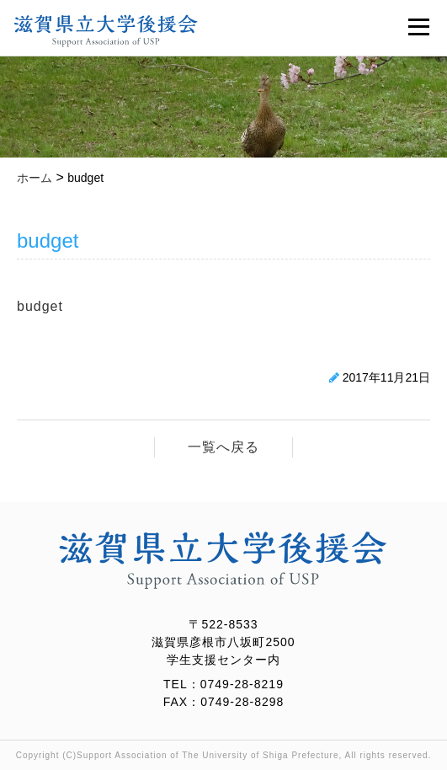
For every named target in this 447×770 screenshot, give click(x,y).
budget (40, 306)
